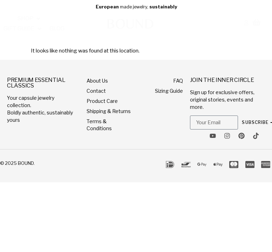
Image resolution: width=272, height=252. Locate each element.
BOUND (26, 163)
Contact (96, 91)
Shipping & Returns (109, 111)
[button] (20, 18)
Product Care (102, 101)
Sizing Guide (169, 91)
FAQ (178, 81)
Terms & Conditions (99, 124)
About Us (97, 81)
